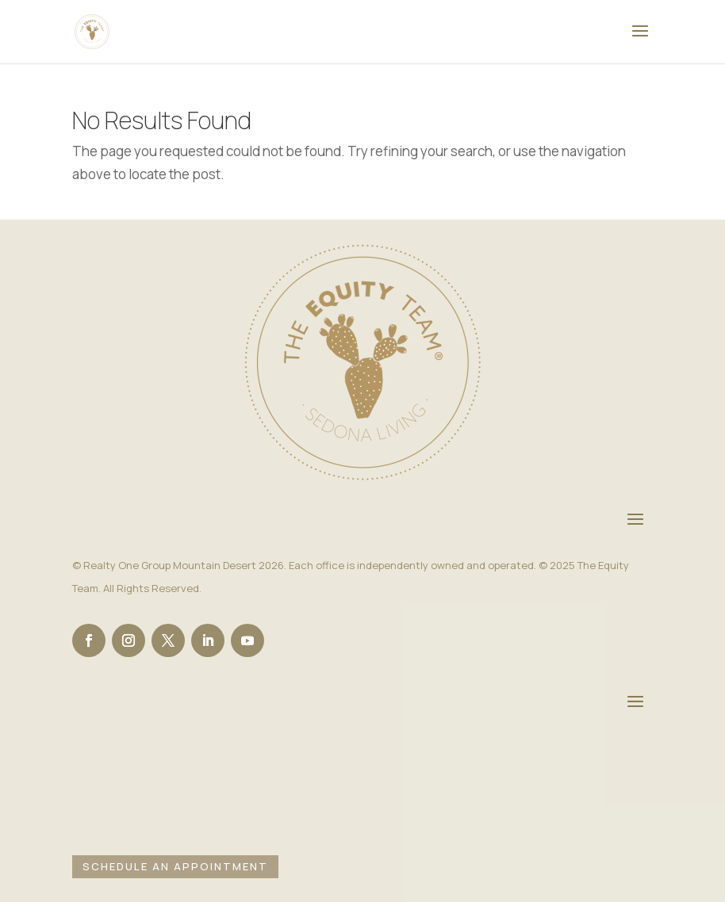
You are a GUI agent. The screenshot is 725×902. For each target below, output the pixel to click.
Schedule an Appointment (175, 866)
